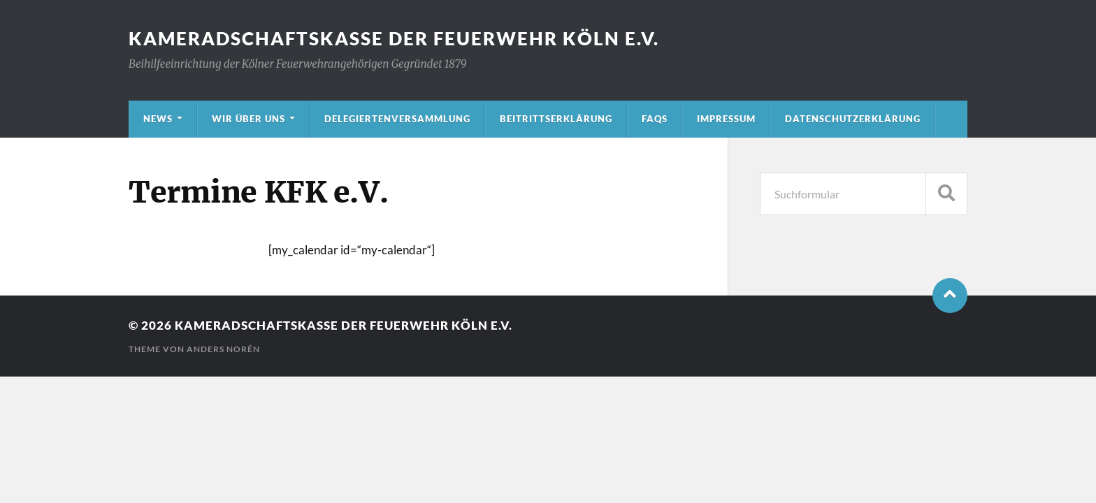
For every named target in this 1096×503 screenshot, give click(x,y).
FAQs (655, 118)
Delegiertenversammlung (397, 118)
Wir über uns (248, 118)
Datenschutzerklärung (853, 118)
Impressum (726, 118)
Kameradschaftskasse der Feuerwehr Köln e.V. (394, 38)
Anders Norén (223, 349)
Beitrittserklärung (556, 118)
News (158, 118)
